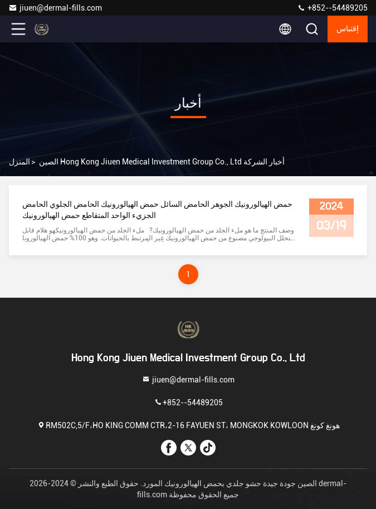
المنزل (19, 161)
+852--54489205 (332, 7)
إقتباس (347, 29)
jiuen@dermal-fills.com (55, 7)
